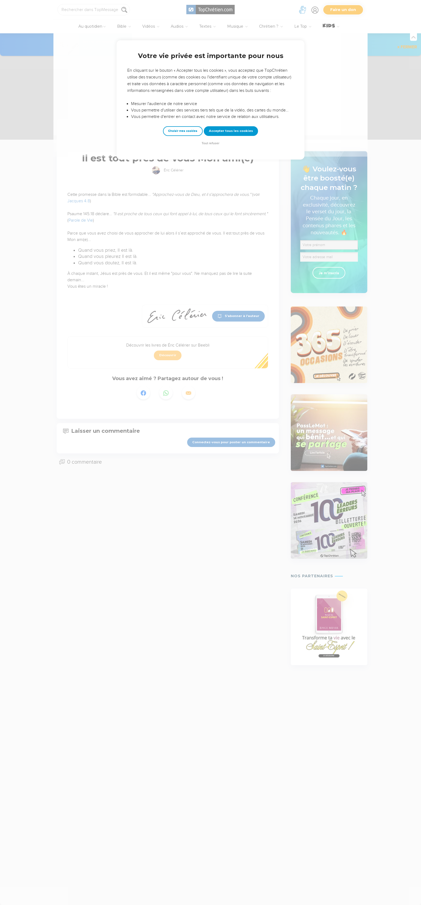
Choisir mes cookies (182, 131)
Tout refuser (210, 143)
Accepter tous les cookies (231, 131)
